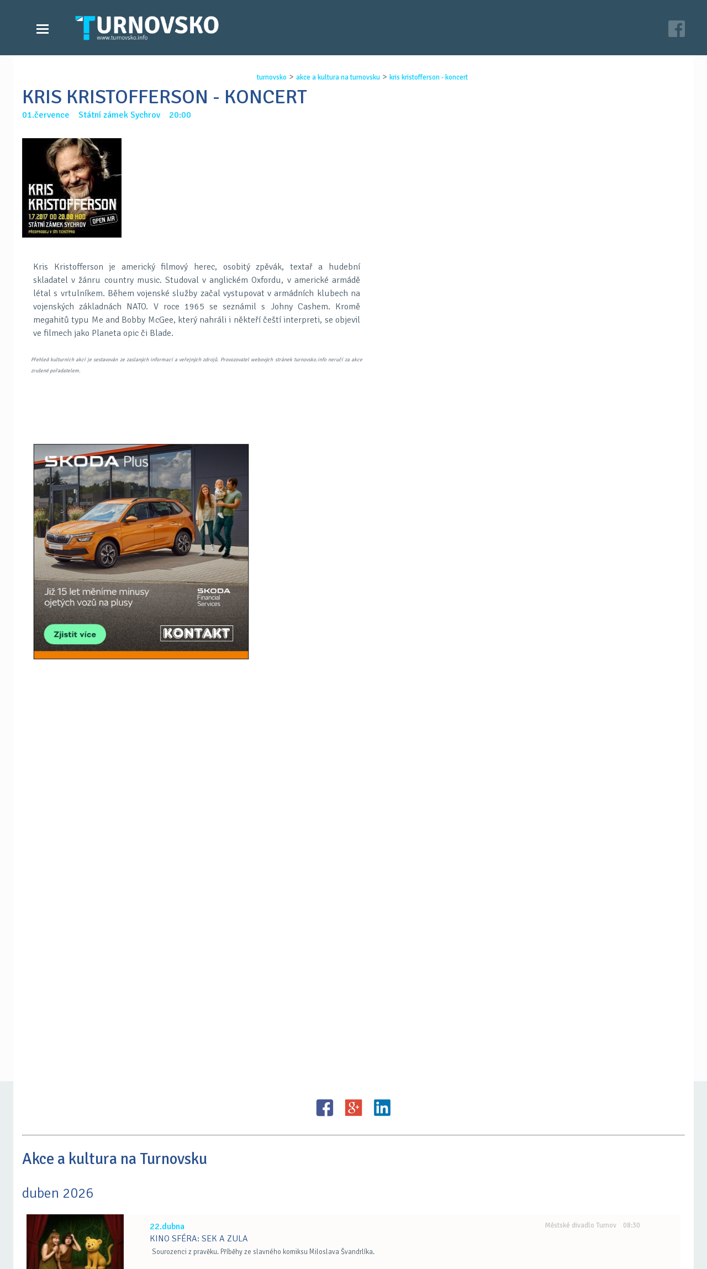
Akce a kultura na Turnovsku (96, 1223)
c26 (492, 1246)
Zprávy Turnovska (75, 1201)
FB (325, 793)
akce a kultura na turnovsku (334, 77)
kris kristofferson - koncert (425, 77)
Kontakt (278, 1212)
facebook (486, 1223)
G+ (353, 793)
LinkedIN (382, 793)
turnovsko (268, 77)
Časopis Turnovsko (298, 1201)
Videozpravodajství (79, 1212)
